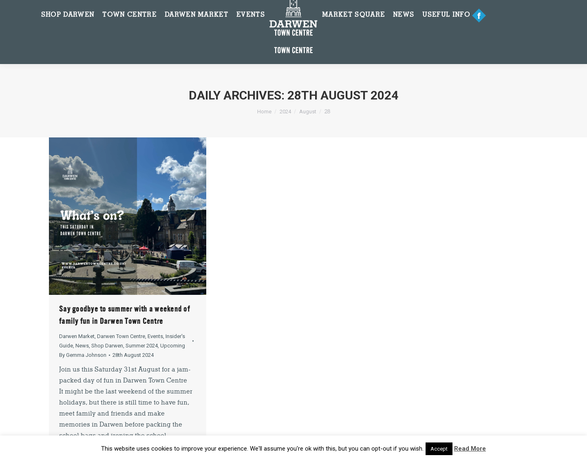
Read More (470, 448)
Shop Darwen (107, 346)
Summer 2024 (142, 346)
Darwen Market (77, 336)
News (82, 346)
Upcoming (172, 346)
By (82, 355)
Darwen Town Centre (121, 336)
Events (155, 336)
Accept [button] (439, 449)
